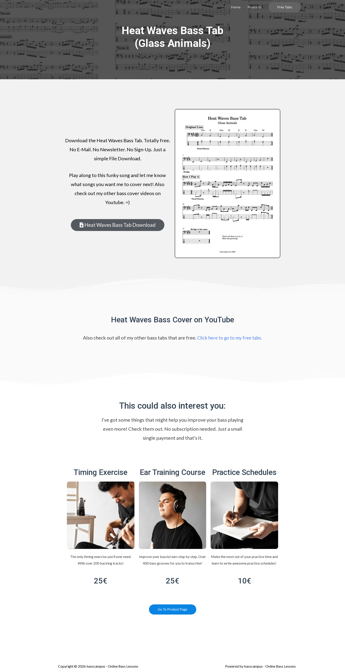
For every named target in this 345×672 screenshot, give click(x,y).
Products (254, 7)
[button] (117, 225)
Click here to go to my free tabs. (230, 338)
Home (235, 7)
